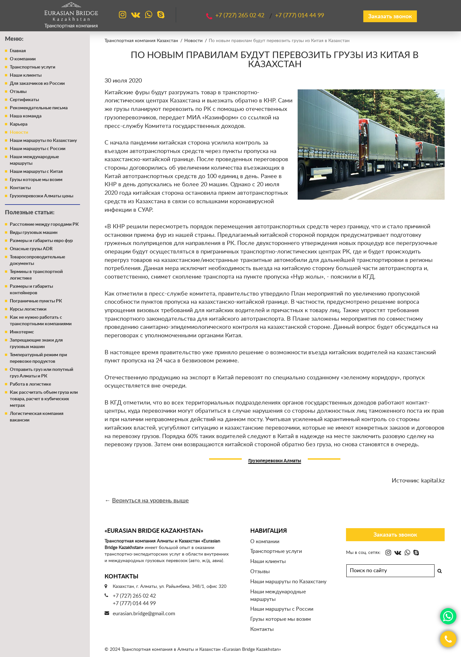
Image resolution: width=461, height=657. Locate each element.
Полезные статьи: (30, 213)
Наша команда (25, 116)
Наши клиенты (25, 75)
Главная (18, 51)
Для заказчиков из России (37, 83)
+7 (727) (240, 16)
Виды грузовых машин (34, 232)
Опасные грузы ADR (31, 249)
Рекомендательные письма (39, 108)
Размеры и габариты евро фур (41, 240)
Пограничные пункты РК (36, 301)
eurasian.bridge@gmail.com (144, 613)
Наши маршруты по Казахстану (43, 140)
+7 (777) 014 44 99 (134, 603)
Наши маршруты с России (37, 148)
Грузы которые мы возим (36, 179)
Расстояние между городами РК (44, 224)
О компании (23, 59)
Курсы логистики (28, 309)
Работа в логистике (30, 384)
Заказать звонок (390, 17)
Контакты (20, 188)
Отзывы (18, 91)
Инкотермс (22, 332)
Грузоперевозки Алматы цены (41, 196)
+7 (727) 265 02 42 (134, 596)
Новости (19, 132)
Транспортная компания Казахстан (141, 40)
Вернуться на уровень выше (150, 501)
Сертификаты (24, 100)
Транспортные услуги (32, 67)
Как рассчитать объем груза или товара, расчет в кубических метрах (44, 399)
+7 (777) (299, 16)
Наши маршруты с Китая (36, 171)
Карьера (18, 124)
